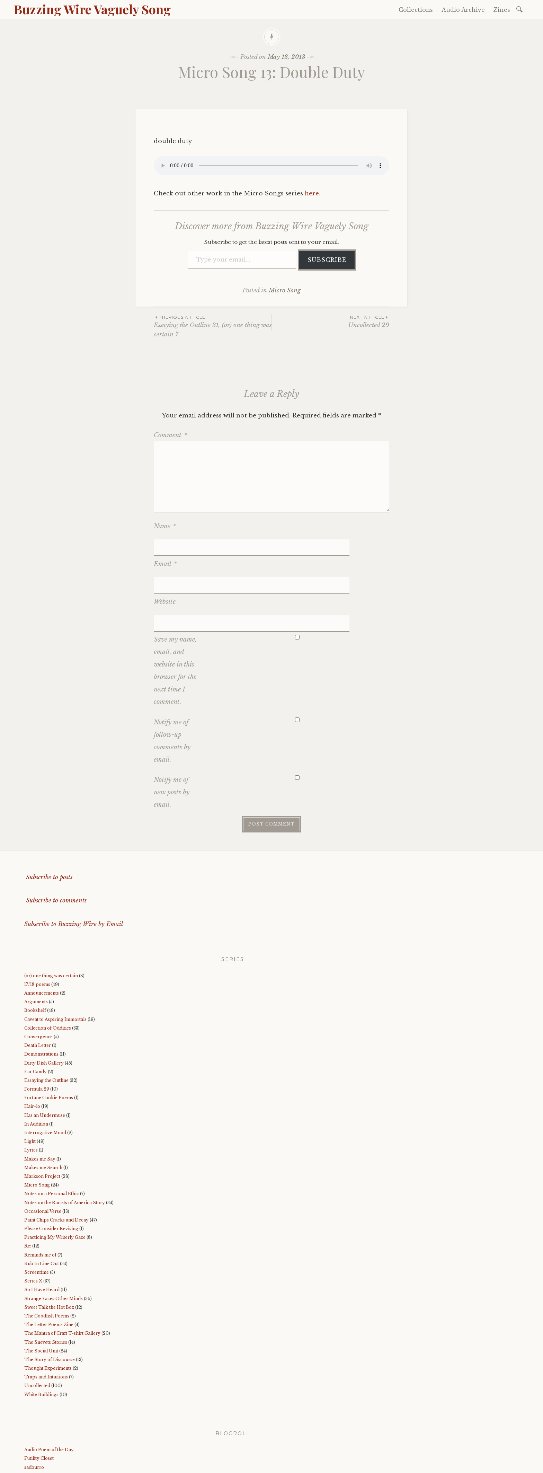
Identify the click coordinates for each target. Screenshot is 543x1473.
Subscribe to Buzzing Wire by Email (73, 871)
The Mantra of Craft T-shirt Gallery (62, 1280)
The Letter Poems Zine (48, 1271)
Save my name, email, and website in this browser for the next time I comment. (175, 618)
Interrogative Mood (45, 1080)
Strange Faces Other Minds (53, 1245)
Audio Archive (463, 9)
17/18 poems (37, 931)
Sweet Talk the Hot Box (49, 1254)
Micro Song (285, 290)
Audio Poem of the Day (49, 1397)
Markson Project (42, 1123)
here (312, 193)
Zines (501, 9)
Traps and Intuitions (46, 1324)
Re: (27, 1193)
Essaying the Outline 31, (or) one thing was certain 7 (213, 326)
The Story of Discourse (49, 1306)
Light (30, 1088)
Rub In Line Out (41, 1211)
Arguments (36, 949)
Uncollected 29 (330, 321)
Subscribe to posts (48, 824)
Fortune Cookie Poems (48, 1045)
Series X (33, 1228)
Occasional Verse (42, 1158)
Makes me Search (43, 1115)
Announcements (41, 940)
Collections (416, 9)
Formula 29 (36, 1036)
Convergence (38, 984)
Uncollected (37, 1332)
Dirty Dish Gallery (44, 1010)
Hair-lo (32, 1053)
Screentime (36, 1219)
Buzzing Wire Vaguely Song (92, 9)
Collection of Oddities (47, 975)
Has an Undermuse (44, 1062)
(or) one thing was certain (51, 923)
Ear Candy (35, 1019)
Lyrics (31, 1097)
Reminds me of (40, 1202)
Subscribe (327, 259)
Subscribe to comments (55, 848)
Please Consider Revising (51, 1176)
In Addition (36, 1071)
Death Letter (37, 992)
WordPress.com (171, 1466)
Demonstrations (41, 1001)
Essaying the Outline (46, 1027)
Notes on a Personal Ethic (51, 1141)
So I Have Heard (42, 1237)
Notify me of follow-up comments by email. (172, 688)
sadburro (34, 1414)
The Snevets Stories (45, 1289)
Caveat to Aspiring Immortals (55, 966)
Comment (170, 435)
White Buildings (41, 1341)
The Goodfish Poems (46, 1263)
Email (165, 546)
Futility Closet (39, 1405)
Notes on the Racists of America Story (64, 1149)
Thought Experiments (48, 1315)
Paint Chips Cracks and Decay (56, 1167)
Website (165, 567)
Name (165, 526)
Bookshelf (35, 957)
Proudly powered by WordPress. (56, 1466)
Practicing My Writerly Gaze (55, 1184)
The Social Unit (41, 1298)
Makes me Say (39, 1106)
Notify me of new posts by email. (171, 739)
